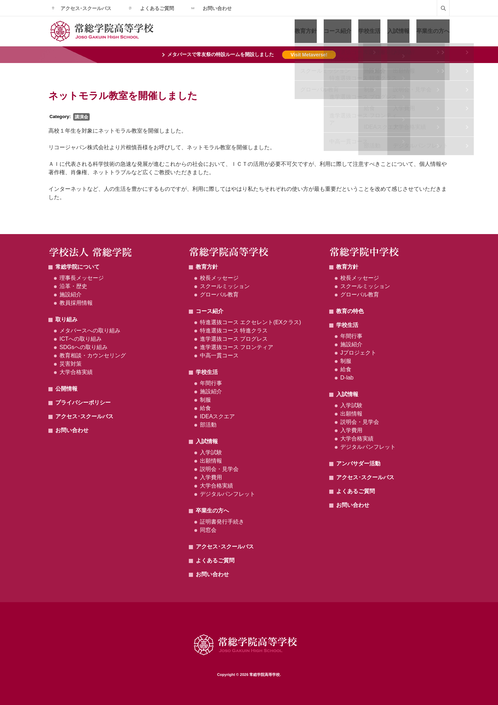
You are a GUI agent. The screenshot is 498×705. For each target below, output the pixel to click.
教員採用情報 (76, 303)
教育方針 (306, 31)
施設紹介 (70, 294)
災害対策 (70, 364)
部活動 (208, 425)
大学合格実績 (76, 372)
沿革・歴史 (73, 286)
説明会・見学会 (219, 469)
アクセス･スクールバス (86, 8)
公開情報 (66, 389)
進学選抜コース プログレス (234, 339)
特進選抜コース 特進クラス (234, 330)
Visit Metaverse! (308, 54)
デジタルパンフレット (227, 494)
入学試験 (211, 452)
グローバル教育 (219, 294)
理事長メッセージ (81, 278)
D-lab (346, 378)
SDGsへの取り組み (83, 347)
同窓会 (208, 530)
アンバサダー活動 (358, 463)
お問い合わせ (217, 8)
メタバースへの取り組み (89, 330)
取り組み (66, 319)
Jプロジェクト (358, 353)
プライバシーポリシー (83, 402)
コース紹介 (337, 31)
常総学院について (77, 267)
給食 (205, 408)
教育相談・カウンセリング (92, 355)
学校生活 (369, 31)
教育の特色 (350, 311)
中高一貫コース (219, 355)
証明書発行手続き (222, 522)
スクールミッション (225, 286)
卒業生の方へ (433, 31)
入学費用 (211, 477)
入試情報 (398, 31)
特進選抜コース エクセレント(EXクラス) (250, 322)
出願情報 (211, 461)
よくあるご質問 (157, 8)
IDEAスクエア (217, 416)
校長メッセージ (219, 278)
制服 (205, 400)
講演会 (81, 116)
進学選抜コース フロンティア (236, 347)
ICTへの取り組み (80, 339)
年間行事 (211, 383)
